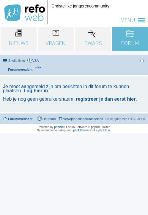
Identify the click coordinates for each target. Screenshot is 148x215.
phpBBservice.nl (84, 130)
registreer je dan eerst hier (106, 99)
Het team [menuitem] (49, 119)
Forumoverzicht (20, 119)
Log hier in (35, 90)
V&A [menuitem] (35, 60)
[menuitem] (38, 67)
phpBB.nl (104, 130)
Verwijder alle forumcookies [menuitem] (83, 119)
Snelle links (16, 60)
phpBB (58, 127)
